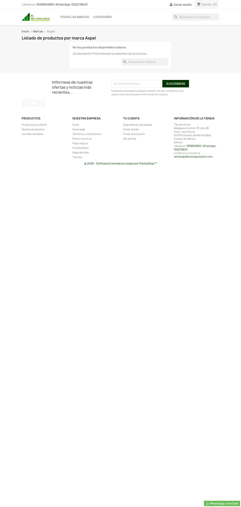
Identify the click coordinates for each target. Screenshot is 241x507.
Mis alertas (129, 138)
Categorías (102, 17)
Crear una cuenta (134, 134)
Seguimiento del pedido (137, 124)
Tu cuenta (131, 118)
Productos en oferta (34, 124)
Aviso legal (78, 129)
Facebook (25, 103)
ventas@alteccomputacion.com (193, 156)
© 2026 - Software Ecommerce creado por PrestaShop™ (120, 163)
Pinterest (41, 103)
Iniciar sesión (131, 129)
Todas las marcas (74, 17)
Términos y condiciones (86, 134)
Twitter (33, 103)
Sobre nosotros (82, 138)
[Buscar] (195, 16)
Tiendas (77, 157)
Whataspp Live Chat (222, 503)
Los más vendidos (32, 134)
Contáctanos (80, 148)
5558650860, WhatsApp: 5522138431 (62, 4)
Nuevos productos (33, 129)
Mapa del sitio (80, 152)
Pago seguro (80, 143)
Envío (75, 124)
